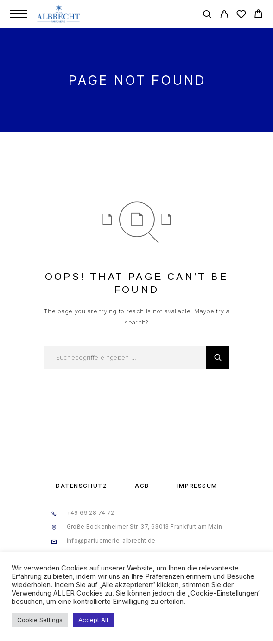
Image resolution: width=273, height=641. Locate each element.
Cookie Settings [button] (40, 619)
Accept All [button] (93, 619)
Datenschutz (81, 485)
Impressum (197, 485)
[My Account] (224, 15)
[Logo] (59, 14)
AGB (142, 485)
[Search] (207, 15)
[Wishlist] (241, 15)
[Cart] (258, 15)
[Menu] (18, 14)
